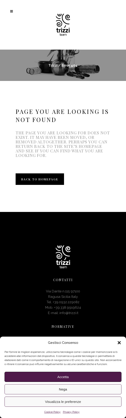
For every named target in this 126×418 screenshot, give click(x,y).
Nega (63, 389)
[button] (119, 342)
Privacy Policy (71, 411)
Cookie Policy (52, 411)
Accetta (63, 377)
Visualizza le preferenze (63, 402)
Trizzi (52, 65)
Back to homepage (39, 179)
